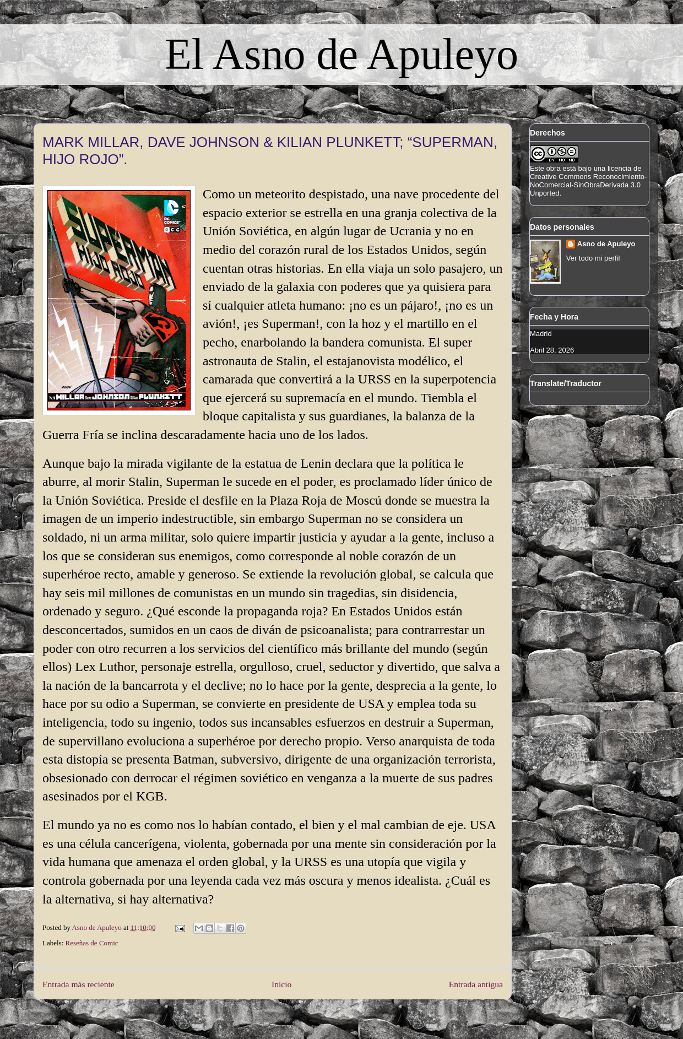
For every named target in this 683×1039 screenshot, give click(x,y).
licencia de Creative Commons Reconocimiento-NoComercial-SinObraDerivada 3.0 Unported (588, 180)
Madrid (541, 333)
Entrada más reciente (78, 984)
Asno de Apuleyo (606, 244)
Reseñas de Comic (92, 943)
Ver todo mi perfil (593, 258)
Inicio (281, 984)
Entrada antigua (476, 984)
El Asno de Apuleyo (341, 54)
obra (553, 168)
